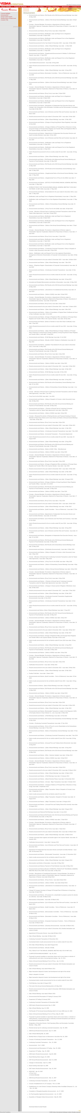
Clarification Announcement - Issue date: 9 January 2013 (44, 842)
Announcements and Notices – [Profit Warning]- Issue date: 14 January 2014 (49, 776)
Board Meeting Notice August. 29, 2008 (39, 1057)
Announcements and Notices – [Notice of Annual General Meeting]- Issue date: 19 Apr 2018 (53, 569)
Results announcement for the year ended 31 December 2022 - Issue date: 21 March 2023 (52, 306)
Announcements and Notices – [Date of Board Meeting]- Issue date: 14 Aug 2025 (50, 70)
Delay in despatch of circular (36, 974)
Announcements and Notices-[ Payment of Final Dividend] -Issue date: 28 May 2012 (51, 866)
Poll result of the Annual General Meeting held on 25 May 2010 (45, 986)
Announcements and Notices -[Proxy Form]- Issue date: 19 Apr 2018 (47, 578)
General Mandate (34, 1075)
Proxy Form (33, 1073)
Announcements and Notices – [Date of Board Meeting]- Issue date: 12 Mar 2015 (50, 708)
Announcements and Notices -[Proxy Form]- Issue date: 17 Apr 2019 (47, 500)
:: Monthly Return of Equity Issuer (8, 18)
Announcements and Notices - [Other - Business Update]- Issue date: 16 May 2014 (50, 755)
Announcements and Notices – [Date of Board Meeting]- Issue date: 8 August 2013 (50, 809)
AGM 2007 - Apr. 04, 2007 (36, 1071)
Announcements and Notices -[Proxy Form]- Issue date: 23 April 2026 (47, 30)
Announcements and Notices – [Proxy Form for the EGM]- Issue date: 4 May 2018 (50, 561)
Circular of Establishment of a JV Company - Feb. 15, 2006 (44, 1083)
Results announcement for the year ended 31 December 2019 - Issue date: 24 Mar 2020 (52, 468)
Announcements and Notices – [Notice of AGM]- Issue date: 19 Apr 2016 (48, 652)
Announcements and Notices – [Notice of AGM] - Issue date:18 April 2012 (48, 882)
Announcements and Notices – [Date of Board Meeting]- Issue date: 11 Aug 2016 (50, 645)
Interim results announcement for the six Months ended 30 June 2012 (47, 857)
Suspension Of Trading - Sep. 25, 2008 (39, 1051)
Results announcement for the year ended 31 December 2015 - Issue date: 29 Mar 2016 (52, 667)
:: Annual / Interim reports (6, 16)
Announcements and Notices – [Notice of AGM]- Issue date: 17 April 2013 (48, 819)
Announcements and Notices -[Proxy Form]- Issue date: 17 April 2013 (47, 828)
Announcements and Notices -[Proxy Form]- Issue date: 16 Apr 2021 (47, 422)
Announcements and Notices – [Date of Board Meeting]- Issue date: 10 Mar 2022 (50, 369)
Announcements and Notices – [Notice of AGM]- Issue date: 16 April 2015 (48, 693)
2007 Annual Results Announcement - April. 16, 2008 (43, 1059)
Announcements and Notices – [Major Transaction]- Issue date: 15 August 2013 (49, 801)
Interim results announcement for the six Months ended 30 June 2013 (47, 794)
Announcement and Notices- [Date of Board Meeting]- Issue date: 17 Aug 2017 (49, 610)
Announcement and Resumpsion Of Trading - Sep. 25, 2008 (44, 1048)
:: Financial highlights (5, 13)
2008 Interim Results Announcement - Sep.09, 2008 (42, 1054)
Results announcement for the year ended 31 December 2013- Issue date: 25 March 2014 (52, 770)
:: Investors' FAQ (4, 20)
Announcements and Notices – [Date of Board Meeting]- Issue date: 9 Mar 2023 (50, 309)
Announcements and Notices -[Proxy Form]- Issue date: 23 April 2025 (47, 93)
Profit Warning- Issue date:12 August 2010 (40, 983)
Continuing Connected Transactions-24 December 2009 (43, 1002)
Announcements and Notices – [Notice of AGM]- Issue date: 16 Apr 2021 (48, 413)
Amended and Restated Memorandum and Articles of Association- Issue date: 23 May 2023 (53, 282)
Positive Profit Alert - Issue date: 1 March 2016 (41, 673)
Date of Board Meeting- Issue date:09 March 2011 (42, 968)
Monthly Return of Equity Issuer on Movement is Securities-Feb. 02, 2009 (48, 1036)
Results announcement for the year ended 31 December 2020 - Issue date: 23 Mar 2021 (52, 425)
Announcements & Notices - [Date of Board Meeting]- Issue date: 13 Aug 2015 (49, 685)
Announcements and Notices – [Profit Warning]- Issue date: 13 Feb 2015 (48, 715)
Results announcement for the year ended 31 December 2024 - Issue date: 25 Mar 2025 (52, 116)
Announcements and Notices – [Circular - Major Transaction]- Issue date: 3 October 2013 (52, 781)
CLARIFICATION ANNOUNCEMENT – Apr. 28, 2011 (43, 953)
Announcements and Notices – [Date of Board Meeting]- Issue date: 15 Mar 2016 (50, 670)
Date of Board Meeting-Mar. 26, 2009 (38, 1033)
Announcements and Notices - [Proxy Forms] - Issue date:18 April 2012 (47, 879)
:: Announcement (4, 15)
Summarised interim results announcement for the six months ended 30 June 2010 (50, 980)
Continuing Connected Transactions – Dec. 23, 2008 (42, 1042)
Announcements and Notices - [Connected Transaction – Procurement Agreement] (50, 434)
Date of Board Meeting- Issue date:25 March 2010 (42, 993)
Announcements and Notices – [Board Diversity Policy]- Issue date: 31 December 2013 (51, 779)
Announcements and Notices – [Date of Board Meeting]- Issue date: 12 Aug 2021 (50, 379)
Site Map (68, 4)
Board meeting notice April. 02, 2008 (38, 1065)
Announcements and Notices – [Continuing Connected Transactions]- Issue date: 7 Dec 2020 (53, 431)
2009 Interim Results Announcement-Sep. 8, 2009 (42, 1005)
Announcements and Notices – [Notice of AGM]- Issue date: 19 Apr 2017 (48, 617)
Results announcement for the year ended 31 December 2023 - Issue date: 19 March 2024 (52, 259)
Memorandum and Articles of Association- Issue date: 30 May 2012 (46, 863)
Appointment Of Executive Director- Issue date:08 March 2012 (45, 933)
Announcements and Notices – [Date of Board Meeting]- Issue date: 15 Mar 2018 (50, 593)
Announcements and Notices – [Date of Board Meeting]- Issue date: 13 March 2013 (51, 834)
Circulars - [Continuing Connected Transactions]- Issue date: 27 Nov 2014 (48, 723)
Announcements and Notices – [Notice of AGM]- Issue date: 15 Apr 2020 (48, 452)
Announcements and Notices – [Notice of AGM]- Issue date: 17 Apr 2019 (48, 491)
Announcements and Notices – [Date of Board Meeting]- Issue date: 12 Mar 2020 (50, 471)
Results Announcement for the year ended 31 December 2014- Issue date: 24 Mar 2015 (52, 705)
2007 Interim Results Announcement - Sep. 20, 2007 (43, 1068)
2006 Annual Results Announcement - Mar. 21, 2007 (42, 1077)
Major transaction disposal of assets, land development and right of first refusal (49, 971)
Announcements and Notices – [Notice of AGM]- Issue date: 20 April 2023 (48, 294)
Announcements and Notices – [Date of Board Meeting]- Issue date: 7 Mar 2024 (50, 262)
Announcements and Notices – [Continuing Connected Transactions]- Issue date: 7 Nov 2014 (53, 735)
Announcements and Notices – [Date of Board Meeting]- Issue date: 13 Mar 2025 (50, 119)
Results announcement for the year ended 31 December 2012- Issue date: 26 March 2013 (52, 831)
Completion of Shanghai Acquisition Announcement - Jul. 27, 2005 (46, 1091)
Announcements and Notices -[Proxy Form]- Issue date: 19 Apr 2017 (47, 627)
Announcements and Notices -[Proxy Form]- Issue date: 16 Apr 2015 (47, 702)
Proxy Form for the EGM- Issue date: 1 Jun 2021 (41, 396)
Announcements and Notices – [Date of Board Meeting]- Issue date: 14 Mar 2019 (50, 506)
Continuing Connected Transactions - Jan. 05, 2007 (42, 1080)
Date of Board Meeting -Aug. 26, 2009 (39, 1008)
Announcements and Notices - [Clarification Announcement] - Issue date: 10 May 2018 (51, 549)
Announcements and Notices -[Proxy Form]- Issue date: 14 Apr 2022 (47, 354)
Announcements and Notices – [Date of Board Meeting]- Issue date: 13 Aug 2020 (50, 441)
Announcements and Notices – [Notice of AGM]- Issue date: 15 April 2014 (48, 758)
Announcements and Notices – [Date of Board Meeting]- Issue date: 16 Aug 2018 (50, 528)
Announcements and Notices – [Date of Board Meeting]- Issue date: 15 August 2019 (51, 479)
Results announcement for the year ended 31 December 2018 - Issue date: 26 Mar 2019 (52, 503)
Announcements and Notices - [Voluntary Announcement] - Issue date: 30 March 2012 (51, 925)
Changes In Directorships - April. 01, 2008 (40, 1062)
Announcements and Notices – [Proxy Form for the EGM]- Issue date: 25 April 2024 (51, 208)
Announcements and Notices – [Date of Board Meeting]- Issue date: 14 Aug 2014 (50, 747)
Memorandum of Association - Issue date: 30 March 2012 (44, 899)
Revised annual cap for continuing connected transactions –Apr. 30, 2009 (48, 1027)
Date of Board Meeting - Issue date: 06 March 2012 (42, 936)
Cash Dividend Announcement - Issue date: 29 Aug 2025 (44, 62)
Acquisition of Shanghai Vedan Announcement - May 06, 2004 (45, 1097)
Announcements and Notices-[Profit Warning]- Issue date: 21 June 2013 (48, 812)
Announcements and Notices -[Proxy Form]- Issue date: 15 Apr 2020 (47, 461)
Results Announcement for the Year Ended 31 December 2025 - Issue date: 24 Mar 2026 (52, 43)
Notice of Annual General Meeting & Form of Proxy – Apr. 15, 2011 (46, 961)
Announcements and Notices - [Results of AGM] (41, 947)
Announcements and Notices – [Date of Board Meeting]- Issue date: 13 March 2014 (51, 773)
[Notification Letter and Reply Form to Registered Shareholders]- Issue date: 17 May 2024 (52, 196)
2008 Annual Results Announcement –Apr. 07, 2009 (42, 1030)
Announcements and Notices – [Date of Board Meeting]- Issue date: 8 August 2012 (50, 860)
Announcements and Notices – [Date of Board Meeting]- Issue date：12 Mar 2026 (50, 46)
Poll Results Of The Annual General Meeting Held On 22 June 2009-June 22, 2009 (50, 1011)
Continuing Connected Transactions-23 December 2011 (43, 939)
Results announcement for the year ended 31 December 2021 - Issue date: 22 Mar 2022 (52, 366)
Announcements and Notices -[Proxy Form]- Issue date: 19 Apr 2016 (47, 661)
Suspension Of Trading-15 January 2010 (39, 999)
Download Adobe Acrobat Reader (38, 1106)
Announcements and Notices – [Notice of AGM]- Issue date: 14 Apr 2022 (48, 363)
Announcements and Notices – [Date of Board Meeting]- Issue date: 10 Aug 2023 (50, 279)
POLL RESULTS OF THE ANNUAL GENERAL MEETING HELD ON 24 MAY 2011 (50, 950)
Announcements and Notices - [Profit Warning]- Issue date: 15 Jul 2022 (47, 337)
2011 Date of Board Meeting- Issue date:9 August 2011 (43, 944)
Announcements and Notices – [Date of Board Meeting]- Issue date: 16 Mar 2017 (50, 632)
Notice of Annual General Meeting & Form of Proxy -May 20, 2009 (46, 1014)
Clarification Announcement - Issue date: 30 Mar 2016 (43, 664)
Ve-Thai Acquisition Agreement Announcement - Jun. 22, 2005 (45, 1094)
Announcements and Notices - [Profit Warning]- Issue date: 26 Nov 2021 (48, 372)
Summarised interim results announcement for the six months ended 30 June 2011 (50, 942)
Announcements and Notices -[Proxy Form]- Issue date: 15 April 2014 (47, 767)
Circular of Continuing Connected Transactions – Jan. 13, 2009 (45, 1039)
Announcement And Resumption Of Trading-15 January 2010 (45, 996)
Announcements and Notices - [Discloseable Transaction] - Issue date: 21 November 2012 (52, 854)
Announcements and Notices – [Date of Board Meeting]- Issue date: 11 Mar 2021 (50, 428)
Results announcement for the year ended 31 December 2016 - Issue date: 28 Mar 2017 (52, 630)
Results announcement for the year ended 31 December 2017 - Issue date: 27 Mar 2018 (52, 590)
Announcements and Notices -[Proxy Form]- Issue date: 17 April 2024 (47, 236)
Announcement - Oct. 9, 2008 (36, 1045)
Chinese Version (76, 4)
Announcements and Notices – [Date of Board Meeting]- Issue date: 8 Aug (48, 156)
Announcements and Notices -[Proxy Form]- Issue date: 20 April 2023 (47, 303)
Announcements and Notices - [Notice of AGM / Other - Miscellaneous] (47, 449)
